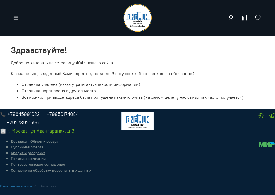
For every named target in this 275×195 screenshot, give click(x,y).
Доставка (19, 141)
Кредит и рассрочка (28, 152)
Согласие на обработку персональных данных (51, 170)
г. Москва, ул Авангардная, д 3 (40, 131)
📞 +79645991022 (20, 114)
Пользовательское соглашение (38, 164)
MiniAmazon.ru (46, 186)
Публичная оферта (27, 147)
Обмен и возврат (45, 141)
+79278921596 (23, 122)
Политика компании (28, 158)
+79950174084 (62, 114)
